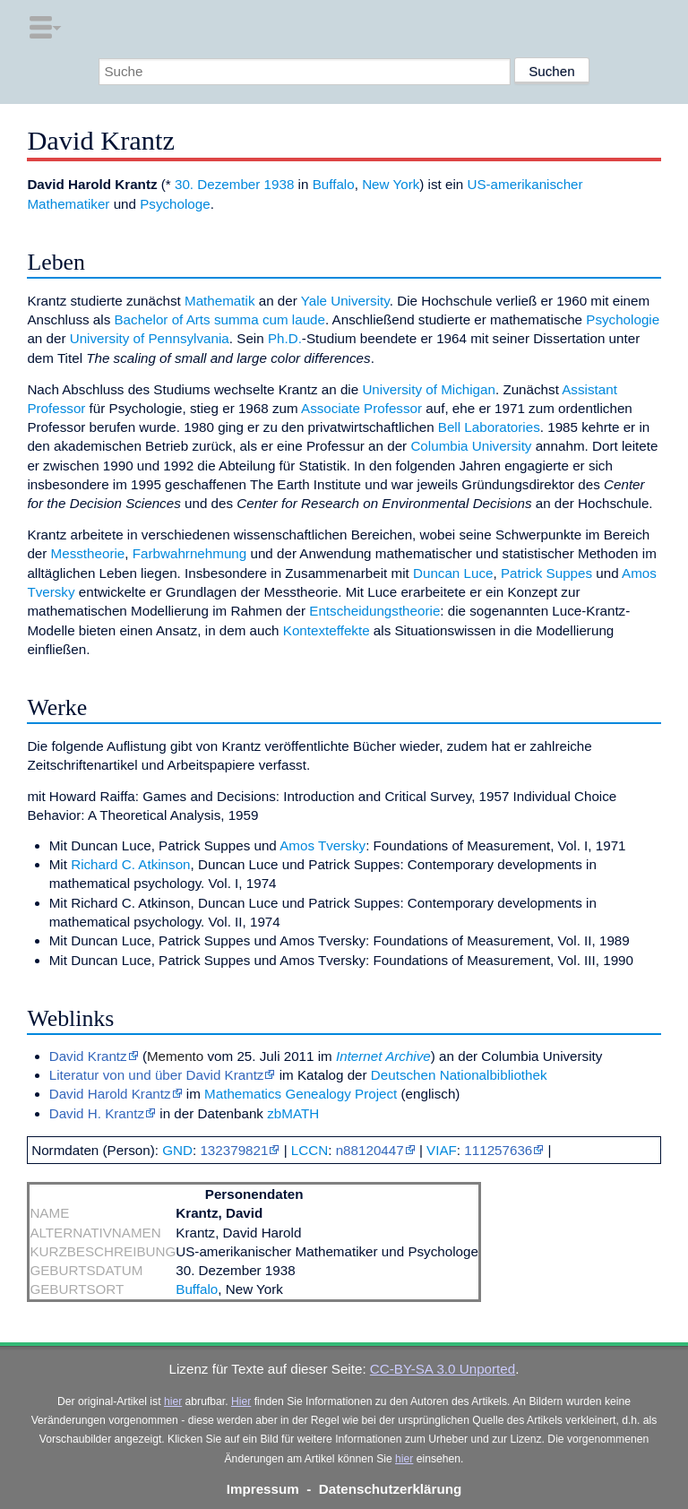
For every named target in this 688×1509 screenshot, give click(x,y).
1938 (279, 184)
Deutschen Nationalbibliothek (459, 1074)
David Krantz (88, 1056)
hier (173, 1401)
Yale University (345, 300)
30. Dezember (217, 184)
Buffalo (334, 184)
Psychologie (622, 319)
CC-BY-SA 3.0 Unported (442, 1368)
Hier (241, 1401)
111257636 (498, 1150)
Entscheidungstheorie (374, 610)
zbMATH (293, 1113)
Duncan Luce (453, 573)
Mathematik (220, 300)
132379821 (234, 1150)
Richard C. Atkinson (130, 864)
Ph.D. (285, 338)
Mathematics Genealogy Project (300, 1093)
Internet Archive (383, 1056)
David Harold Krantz (110, 1093)
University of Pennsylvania (149, 338)
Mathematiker (68, 203)
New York (390, 184)
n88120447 (370, 1150)
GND (177, 1150)
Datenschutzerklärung (390, 1488)
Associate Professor (361, 408)
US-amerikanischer (524, 184)
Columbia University (470, 445)
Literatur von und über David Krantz (156, 1074)
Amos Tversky (323, 845)
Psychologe (175, 203)
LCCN (309, 1150)
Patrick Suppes (546, 573)
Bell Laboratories (489, 427)
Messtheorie (88, 553)
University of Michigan (428, 389)
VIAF (441, 1150)
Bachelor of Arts (162, 319)
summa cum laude (269, 319)
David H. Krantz (96, 1113)
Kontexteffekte (326, 630)
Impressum (263, 1488)
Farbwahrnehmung (189, 553)
